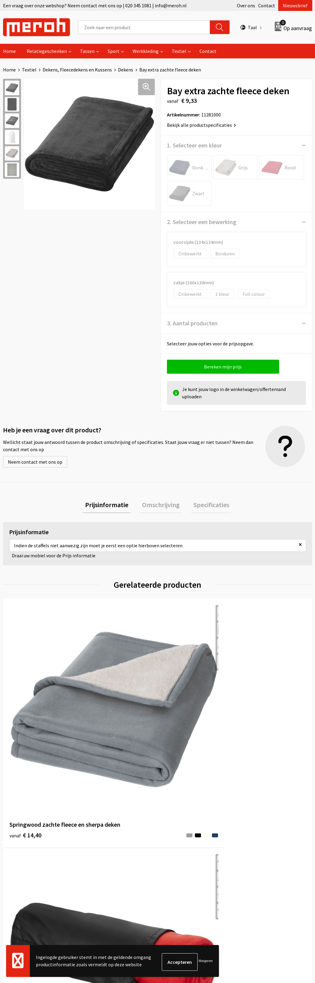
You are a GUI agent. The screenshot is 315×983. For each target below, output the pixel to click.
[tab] (111, 506)
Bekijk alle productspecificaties (201, 125)
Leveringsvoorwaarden (265, 819)
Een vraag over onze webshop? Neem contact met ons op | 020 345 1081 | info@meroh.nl (95, 5)
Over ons (246, 5)
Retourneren (178, 819)
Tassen (87, 51)
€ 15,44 (257, 702)
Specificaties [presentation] (207, 506)
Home (9, 51)
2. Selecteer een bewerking (201, 222)
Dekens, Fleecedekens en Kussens (77, 70)
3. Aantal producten (192, 323)
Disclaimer (252, 847)
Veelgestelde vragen (110, 829)
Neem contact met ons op (35, 462)
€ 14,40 (25, 702)
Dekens (125, 70)
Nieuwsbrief (295, 5)
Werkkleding (146, 51)
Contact (266, 5)
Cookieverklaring (259, 829)
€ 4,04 (95, 706)
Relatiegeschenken (47, 51)
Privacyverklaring (259, 838)
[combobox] (144, 27)
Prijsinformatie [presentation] (111, 506)
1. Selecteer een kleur (194, 145)
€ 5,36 (178, 702)
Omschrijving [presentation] (161, 506)
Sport (113, 51)
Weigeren (206, 962)
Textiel (179, 51)
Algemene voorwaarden (266, 810)
